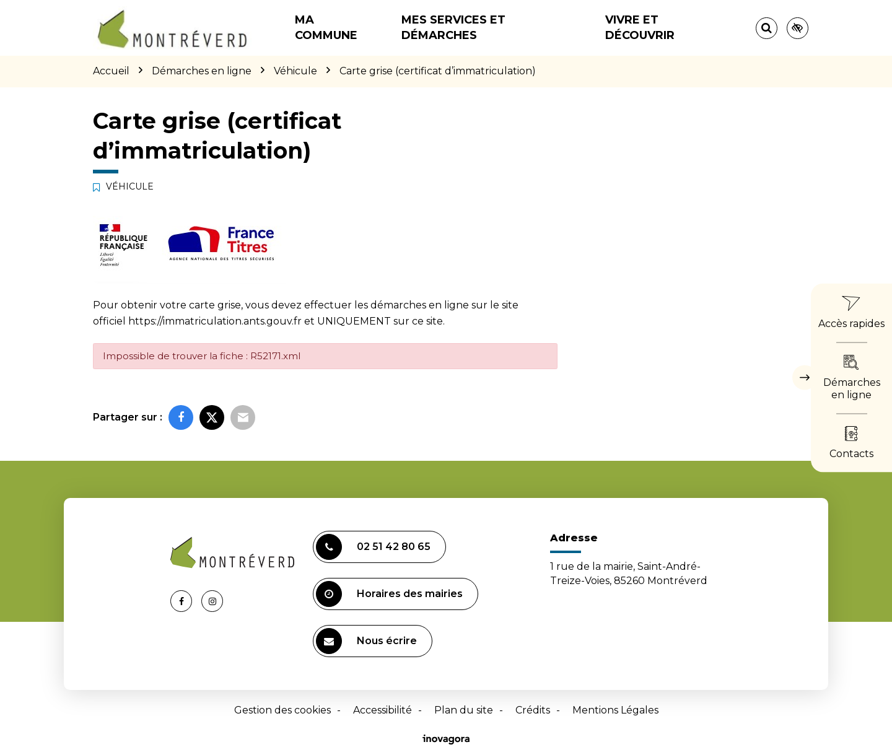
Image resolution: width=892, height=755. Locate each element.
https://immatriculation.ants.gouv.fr (215, 321)
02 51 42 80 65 (373, 547)
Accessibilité (382, 710)
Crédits (532, 710)
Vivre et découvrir (640, 27)
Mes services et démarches (453, 27)
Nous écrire (366, 641)
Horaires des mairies (389, 594)
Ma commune (326, 27)
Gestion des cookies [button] (282, 710)
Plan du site (463, 710)
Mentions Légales (615, 710)
